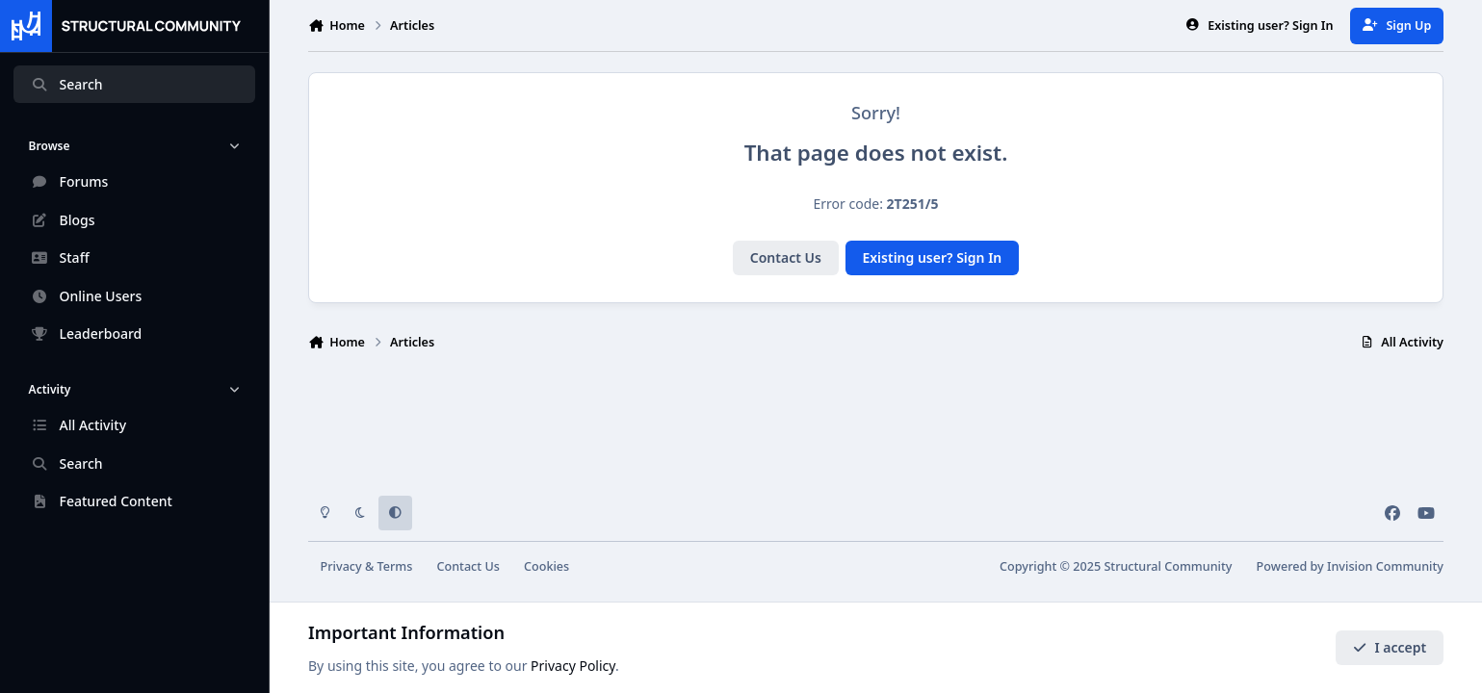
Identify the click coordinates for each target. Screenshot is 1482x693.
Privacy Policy (573, 665)
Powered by (1350, 566)
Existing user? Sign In (931, 257)
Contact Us (785, 257)
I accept (1389, 647)
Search (66, 84)
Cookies (546, 566)
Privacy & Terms (367, 566)
